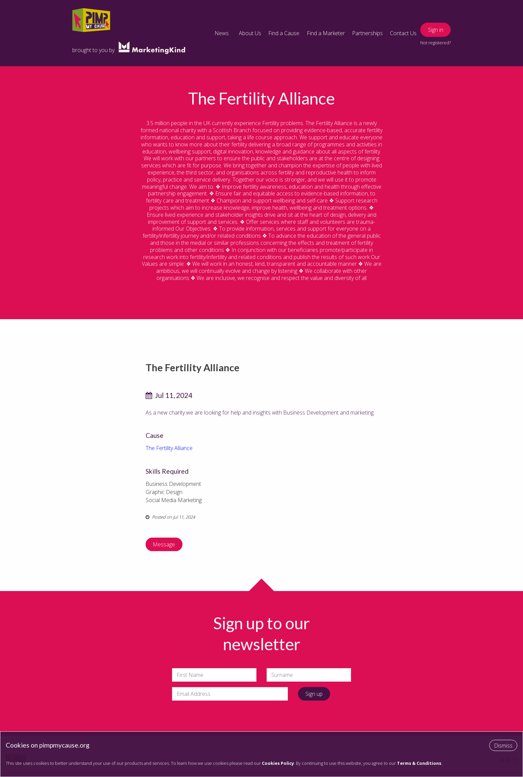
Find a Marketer (326, 33)
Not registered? (435, 43)
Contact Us (403, 33)
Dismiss (503, 745)
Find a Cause (283, 33)
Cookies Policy (278, 763)
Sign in (435, 29)
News (222, 33)
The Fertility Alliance (169, 448)
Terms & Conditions (419, 763)
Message (164, 544)
